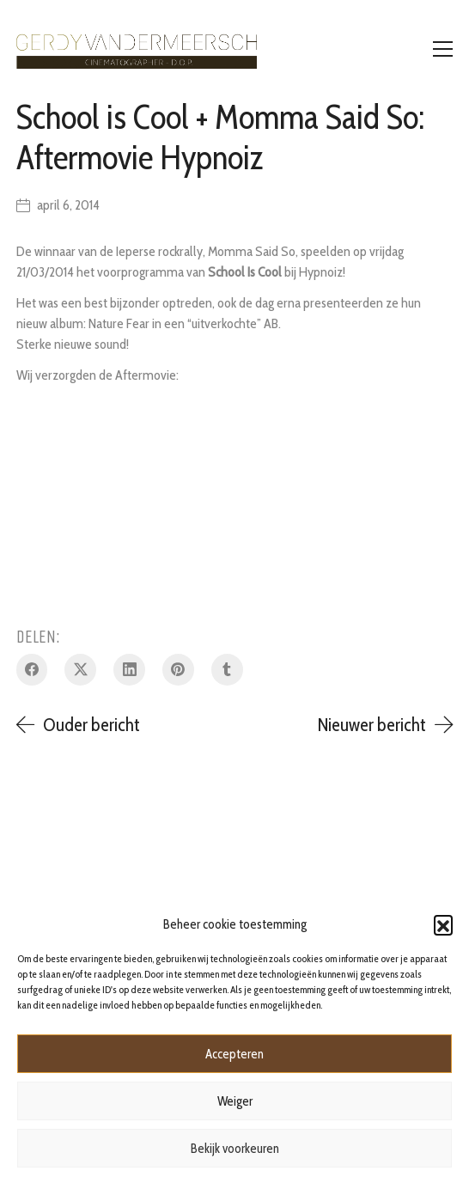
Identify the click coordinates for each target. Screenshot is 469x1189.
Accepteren (234, 1054)
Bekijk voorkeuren (235, 1148)
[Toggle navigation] (443, 49)
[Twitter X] (80, 670)
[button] (443, 924)
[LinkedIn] (129, 670)
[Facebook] (32, 670)
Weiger (235, 1101)
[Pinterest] (178, 670)
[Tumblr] (227, 670)
